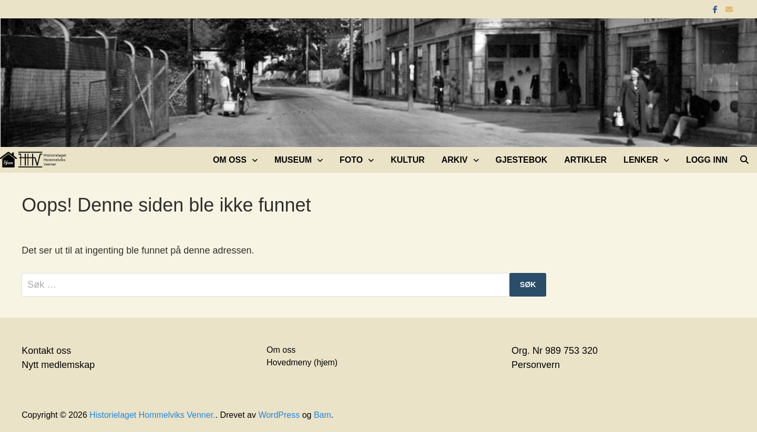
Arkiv (455, 159)
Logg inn (707, 159)
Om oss (230, 159)
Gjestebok (522, 159)
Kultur (408, 159)
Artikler (585, 159)
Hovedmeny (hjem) (302, 362)
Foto (351, 159)
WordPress (279, 414)
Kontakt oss (46, 350)
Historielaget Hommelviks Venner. (152, 414)
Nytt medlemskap (58, 365)
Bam (322, 414)
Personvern (536, 365)
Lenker (640, 159)
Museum (293, 159)
